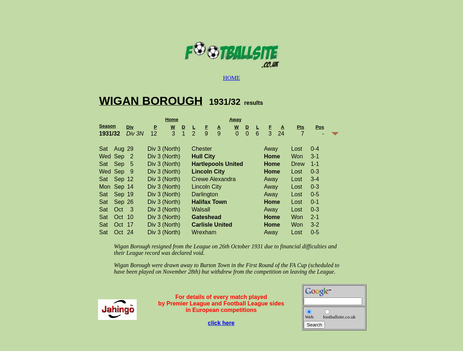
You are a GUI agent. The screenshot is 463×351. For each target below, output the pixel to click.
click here (221, 323)
